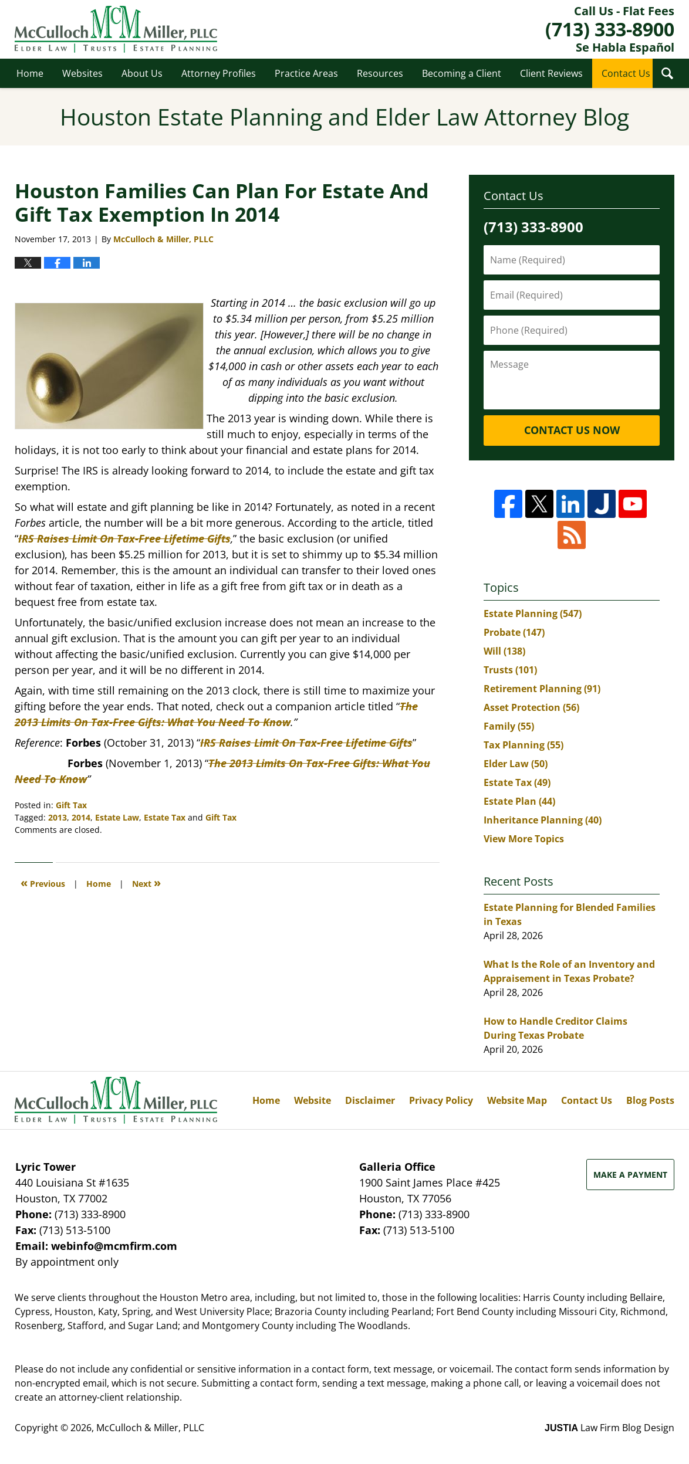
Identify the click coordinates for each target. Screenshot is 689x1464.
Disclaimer (370, 1100)
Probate (514, 632)
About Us (142, 73)
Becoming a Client (461, 73)
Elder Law (516, 763)
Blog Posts (650, 1100)
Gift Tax (71, 805)
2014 (81, 817)
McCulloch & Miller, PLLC (150, 1427)
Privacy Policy (441, 1100)
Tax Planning (523, 744)
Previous (43, 882)
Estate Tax (164, 817)
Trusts (510, 669)
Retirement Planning (542, 688)
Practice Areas (306, 73)
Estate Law (117, 817)
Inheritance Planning (543, 820)
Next (146, 882)
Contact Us (626, 73)
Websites (82, 73)
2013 (57, 817)
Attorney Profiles (218, 73)
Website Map (517, 1100)
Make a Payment (630, 1174)
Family (509, 726)
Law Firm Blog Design (609, 1427)
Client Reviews (551, 73)
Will (504, 651)
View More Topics (524, 838)
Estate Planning (533, 613)
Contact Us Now (572, 430)
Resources (380, 73)
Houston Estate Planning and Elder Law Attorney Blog (116, 29)
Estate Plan (519, 801)
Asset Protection (531, 707)
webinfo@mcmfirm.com (114, 1246)
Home (29, 73)
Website (312, 1100)
